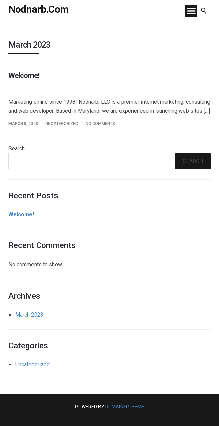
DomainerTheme (124, 406)
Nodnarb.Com (38, 9)
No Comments (100, 123)
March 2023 (29, 314)
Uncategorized (61, 123)
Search (16, 148)
